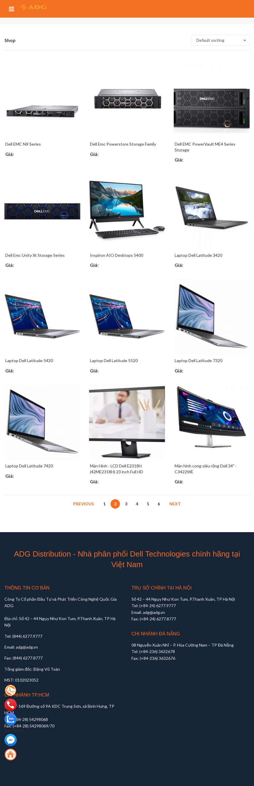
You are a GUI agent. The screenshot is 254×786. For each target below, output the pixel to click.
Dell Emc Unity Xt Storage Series (35, 255)
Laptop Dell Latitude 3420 (198, 255)
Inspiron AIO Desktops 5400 (116, 255)
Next (175, 503)
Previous (83, 503)
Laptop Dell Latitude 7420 (29, 465)
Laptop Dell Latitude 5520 (114, 360)
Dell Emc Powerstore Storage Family (123, 143)
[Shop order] (221, 40)
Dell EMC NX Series (23, 143)
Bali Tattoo (14, 730)
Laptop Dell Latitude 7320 (198, 360)
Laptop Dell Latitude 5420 (29, 360)
